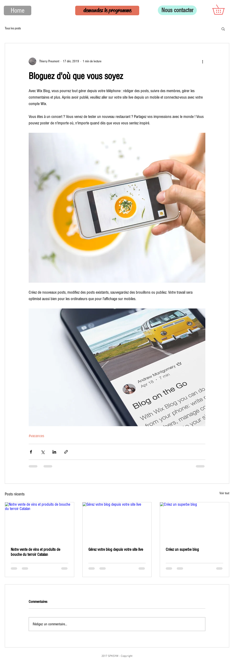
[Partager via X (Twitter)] (42, 452)
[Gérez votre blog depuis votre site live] (117, 521)
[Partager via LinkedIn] (54, 452)
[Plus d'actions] (202, 61)
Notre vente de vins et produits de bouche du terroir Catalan (35, 552)
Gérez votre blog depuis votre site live (115, 549)
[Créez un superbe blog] (194, 521)
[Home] (17, 10)
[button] (223, 10)
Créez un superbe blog (182, 549)
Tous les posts (13, 28)
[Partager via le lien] (66, 452)
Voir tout (224, 493)
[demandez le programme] (107, 10)
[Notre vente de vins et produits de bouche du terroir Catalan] (39, 521)
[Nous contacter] (177, 10)
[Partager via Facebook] (31, 452)
